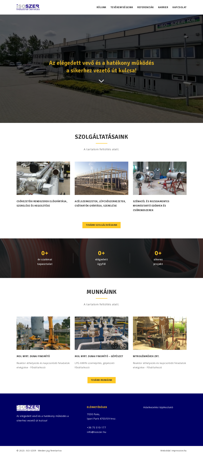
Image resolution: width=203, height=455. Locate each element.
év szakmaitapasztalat (45, 262)
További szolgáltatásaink (101, 225)
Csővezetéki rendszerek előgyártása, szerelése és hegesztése (42, 203)
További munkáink (101, 380)
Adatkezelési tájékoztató (158, 407)
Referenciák (145, 7)
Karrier (163, 7)
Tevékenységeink (122, 7)
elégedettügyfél (101, 262)
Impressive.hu (179, 450)
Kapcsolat (179, 7)
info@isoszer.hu (96, 432)
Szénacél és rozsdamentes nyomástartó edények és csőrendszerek (151, 206)
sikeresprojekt (158, 262)
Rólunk (101, 7)
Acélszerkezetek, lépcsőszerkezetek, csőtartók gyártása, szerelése (100, 203)
